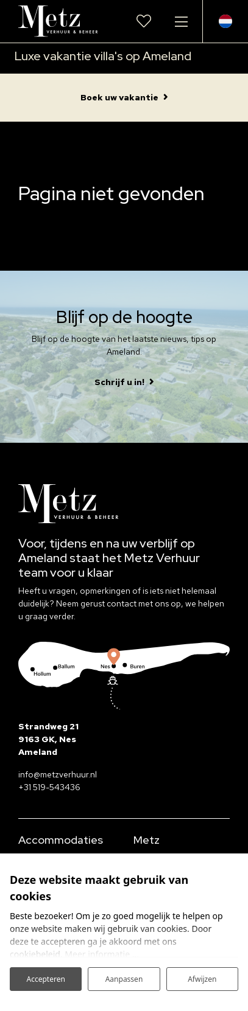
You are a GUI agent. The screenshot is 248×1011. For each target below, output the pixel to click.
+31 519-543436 (49, 787)
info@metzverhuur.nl (57, 774)
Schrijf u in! (119, 382)
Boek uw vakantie (119, 97)
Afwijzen (202, 979)
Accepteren (45, 979)
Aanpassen (124, 979)
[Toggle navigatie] (181, 21)
